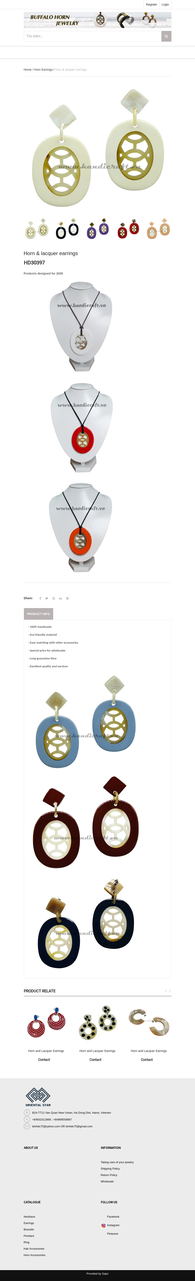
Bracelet (29, 1229)
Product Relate (39, 991)
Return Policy (109, 1175)
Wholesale (107, 1181)
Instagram (113, 1225)
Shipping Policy (110, 1168)
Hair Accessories (34, 1248)
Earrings (29, 1223)
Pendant (29, 1235)
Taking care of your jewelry (117, 1162)
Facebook (113, 1216)
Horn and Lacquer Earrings (46, 1051)
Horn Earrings (43, 69)
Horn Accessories (34, 1255)
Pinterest (112, 1233)
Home (28, 69)
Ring (27, 1242)
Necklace (29, 1216)
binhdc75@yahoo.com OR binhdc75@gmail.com (62, 1126)
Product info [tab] (38, 614)
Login (165, 4)
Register (151, 4)
